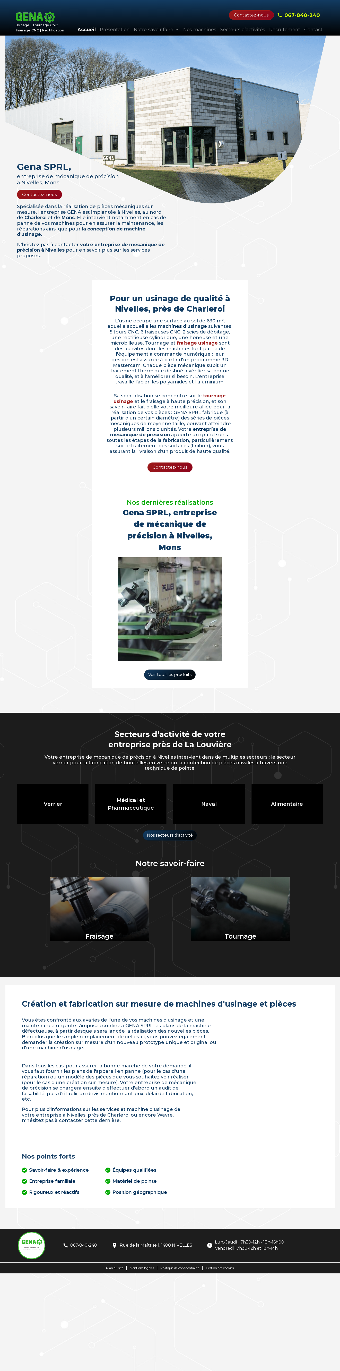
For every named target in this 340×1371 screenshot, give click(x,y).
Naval (209, 804)
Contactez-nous (251, 15)
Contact (313, 29)
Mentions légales (142, 1268)
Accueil (86, 29)
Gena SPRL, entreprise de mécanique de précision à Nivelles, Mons (170, 530)
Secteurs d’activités (242, 29)
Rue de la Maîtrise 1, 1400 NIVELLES (156, 1245)
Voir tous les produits (169, 674)
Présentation (115, 29)
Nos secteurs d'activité (170, 835)
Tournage (240, 936)
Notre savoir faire (153, 29)
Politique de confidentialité (179, 1268)
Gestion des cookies (220, 1268)
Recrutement (284, 29)
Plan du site (114, 1268)
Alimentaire (287, 804)
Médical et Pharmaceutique (131, 804)
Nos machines (199, 29)
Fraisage (99, 936)
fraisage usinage (197, 343)
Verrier (53, 804)
